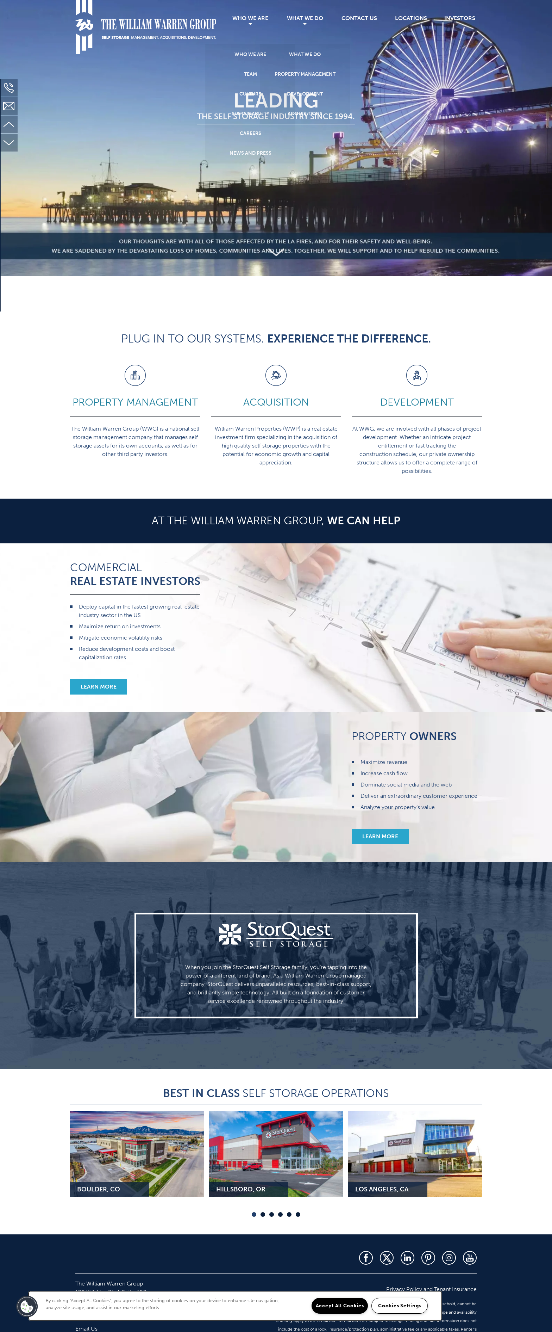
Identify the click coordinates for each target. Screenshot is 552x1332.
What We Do (305, 18)
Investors (459, 18)
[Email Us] (9, 106)
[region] (235, 1306)
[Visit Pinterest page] (428, 1258)
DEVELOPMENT (417, 402)
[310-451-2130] (9, 88)
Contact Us (359, 18)
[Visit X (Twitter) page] (387, 1258)
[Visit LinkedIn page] (407, 1258)
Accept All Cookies (340, 1305)
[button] (98, 687)
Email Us (86, 1328)
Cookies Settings (399, 1305)
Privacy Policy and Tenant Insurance (431, 1289)
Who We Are (250, 18)
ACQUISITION (276, 402)
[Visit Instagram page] (449, 1258)
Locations (411, 18)
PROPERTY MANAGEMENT (135, 402)
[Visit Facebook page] (366, 1258)
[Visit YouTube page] (470, 1258)
